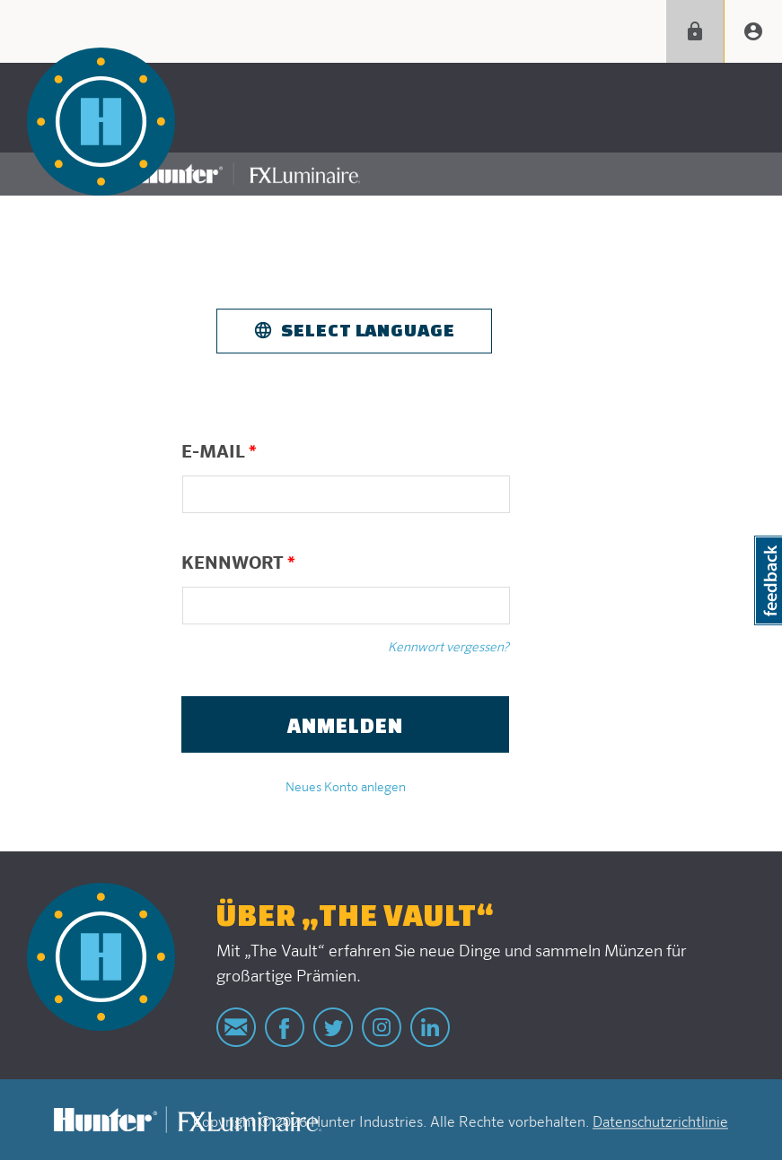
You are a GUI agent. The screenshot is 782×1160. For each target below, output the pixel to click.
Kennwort (238, 563)
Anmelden (695, 31)
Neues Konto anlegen (346, 787)
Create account (753, 31)
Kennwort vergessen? (448, 647)
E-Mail (219, 452)
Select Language (368, 329)
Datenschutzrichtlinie (660, 1123)
